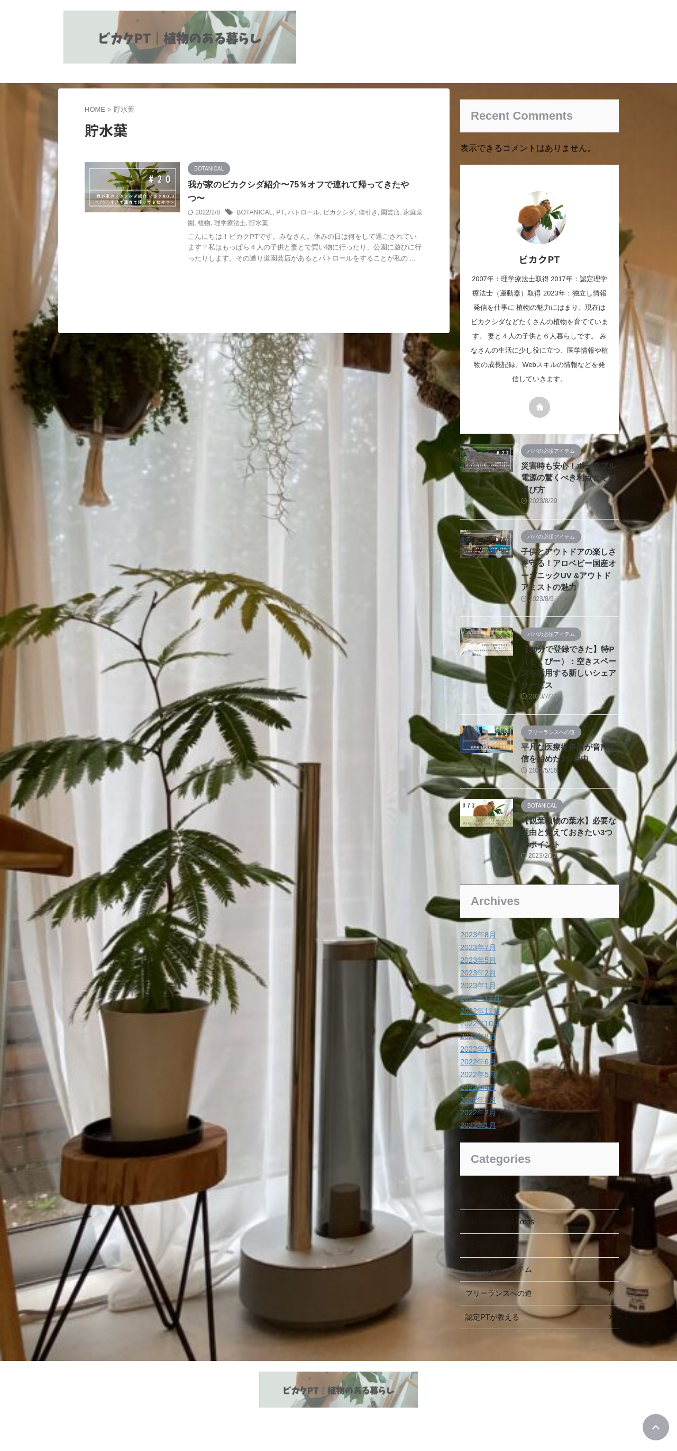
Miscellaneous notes (499, 1221)
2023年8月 (478, 934)
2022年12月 (480, 998)
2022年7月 (478, 1049)
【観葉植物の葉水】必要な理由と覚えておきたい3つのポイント (569, 833)
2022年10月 (480, 1023)
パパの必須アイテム (498, 1269)
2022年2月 (478, 1112)
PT (290, 212)
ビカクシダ (348, 212)
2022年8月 (478, 1036)
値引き (377, 212)
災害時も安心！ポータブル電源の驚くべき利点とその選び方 (569, 478)
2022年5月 (478, 1074)
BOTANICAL (264, 212)
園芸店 (399, 212)
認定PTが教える (492, 1317)
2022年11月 (480, 1011)
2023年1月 (478, 985)
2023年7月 (478, 947)
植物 (227, 223)
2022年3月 (478, 1100)
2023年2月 (478, 973)
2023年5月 (478, 960)
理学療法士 (253, 223)
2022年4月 (478, 1087)
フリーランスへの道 (498, 1293)
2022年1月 (478, 1125)
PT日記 (477, 1245)
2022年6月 (478, 1062)
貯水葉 (281, 223)
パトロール (313, 212)
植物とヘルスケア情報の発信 (338, 1420)
